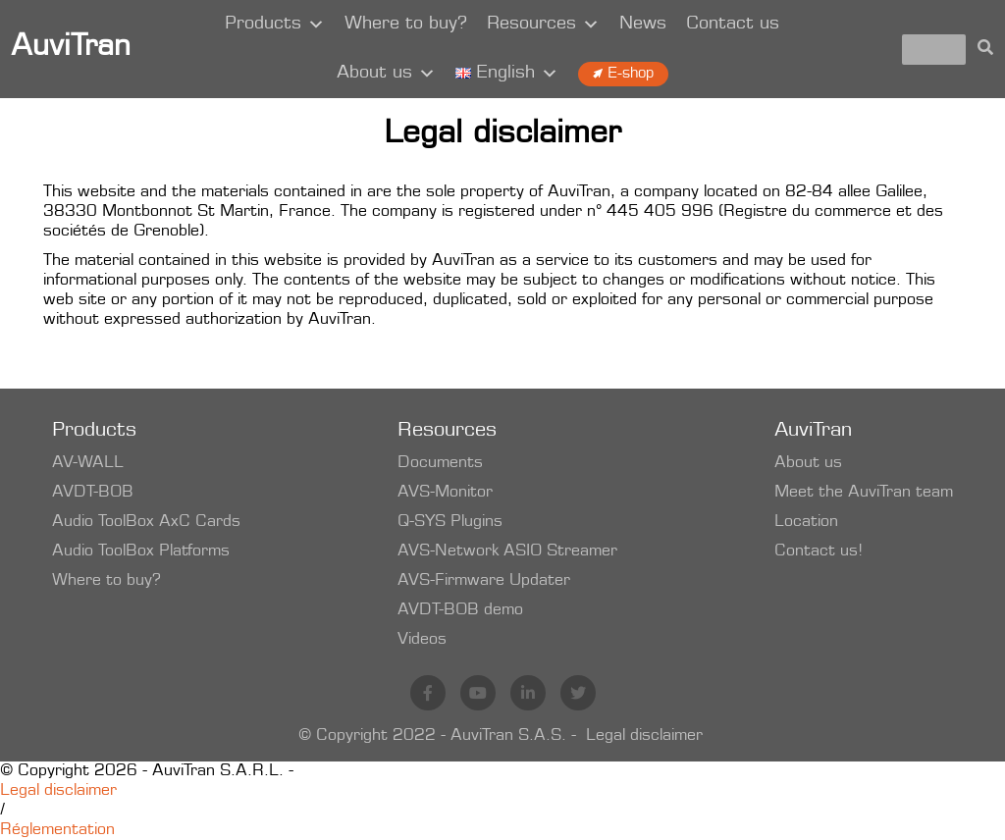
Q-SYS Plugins (449, 522)
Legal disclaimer (644, 736)
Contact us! (818, 551)
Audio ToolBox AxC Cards (146, 522)
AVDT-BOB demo (460, 610)
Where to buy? (405, 24)
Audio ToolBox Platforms (141, 551)
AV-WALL (88, 463)
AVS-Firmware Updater (483, 581)
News (642, 24)
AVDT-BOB (92, 492)
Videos (422, 640)
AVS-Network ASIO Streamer (507, 551)
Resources (543, 24)
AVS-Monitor (445, 492)
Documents (440, 463)
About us (386, 73)
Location (806, 522)
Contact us (732, 24)
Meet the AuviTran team (863, 492)
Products (275, 24)
